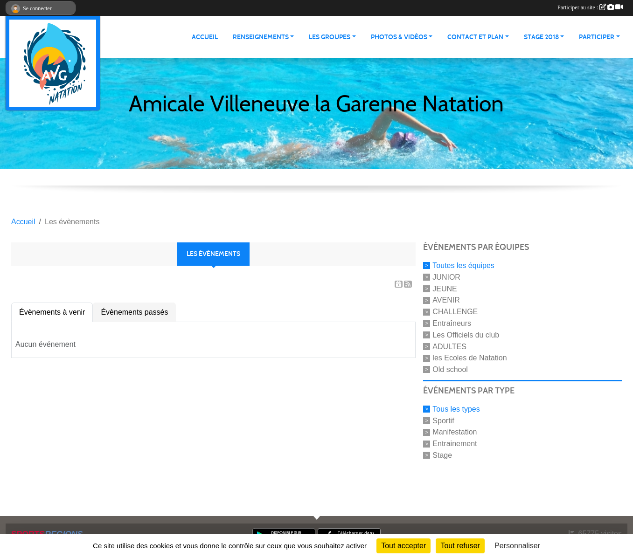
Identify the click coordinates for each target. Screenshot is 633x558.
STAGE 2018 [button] (541, 37)
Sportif (443, 420)
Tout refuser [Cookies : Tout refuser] (460, 546)
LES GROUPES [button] (329, 37)
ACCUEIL (205, 37)
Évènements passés (134, 312)
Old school (450, 369)
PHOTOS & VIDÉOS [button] (399, 37)
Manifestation (454, 432)
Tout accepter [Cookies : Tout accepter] (403, 546)
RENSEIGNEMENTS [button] (261, 37)
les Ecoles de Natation (469, 358)
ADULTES (449, 346)
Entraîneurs (451, 323)
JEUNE (444, 288)
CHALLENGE (455, 312)
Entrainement (454, 444)
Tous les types (456, 409)
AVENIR (445, 300)
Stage (442, 455)
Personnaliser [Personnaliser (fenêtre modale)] (517, 546)
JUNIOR (446, 277)
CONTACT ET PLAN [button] (475, 37)
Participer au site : (590, 7)
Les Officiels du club (465, 335)
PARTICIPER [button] (596, 37)
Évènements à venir (52, 312)
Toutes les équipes (463, 265)
